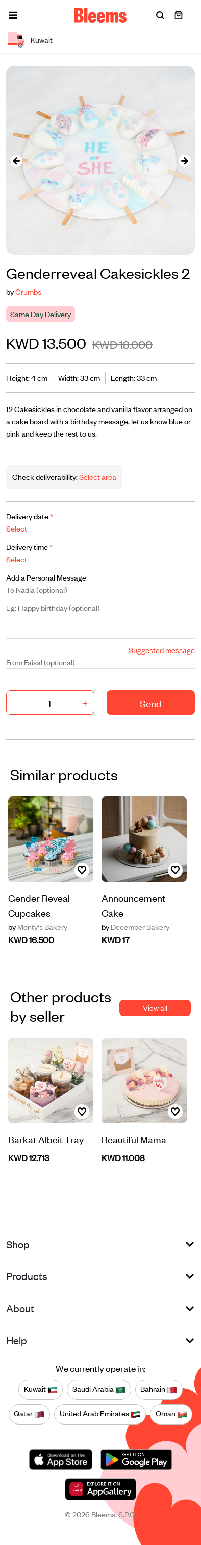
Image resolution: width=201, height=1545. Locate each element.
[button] (13, 15)
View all (155, 1007)
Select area (97, 476)
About (20, 1308)
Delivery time (29, 546)
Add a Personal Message (46, 577)
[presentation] (16, 160)
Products (26, 1276)
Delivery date (29, 516)
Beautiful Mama (134, 1138)
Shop (18, 1244)
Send (151, 702)
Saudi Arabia (98, 1389)
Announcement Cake (133, 905)
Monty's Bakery (37, 927)
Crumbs (28, 291)
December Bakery (135, 927)
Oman (171, 1414)
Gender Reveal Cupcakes (39, 905)
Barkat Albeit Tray (46, 1138)
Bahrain (158, 1389)
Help (16, 1340)
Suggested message (162, 649)
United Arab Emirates (100, 1414)
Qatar (29, 1414)
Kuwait (41, 1389)
